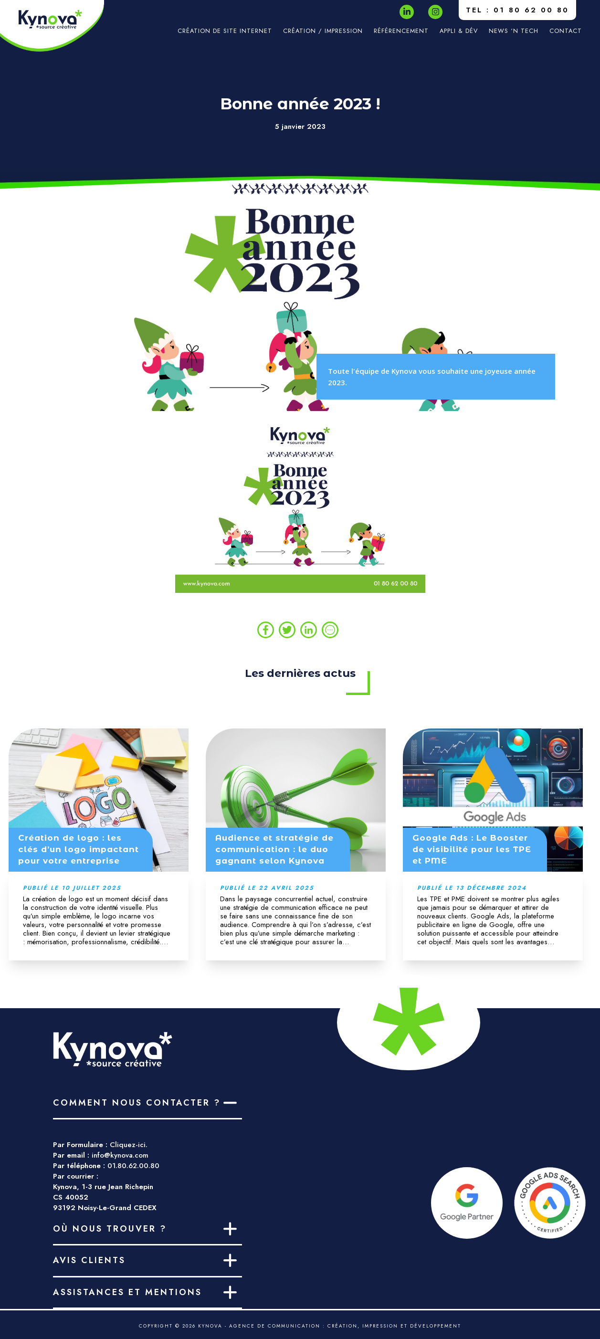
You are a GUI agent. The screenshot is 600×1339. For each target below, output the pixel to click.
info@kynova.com (120, 1155)
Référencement (401, 30)
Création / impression (323, 30)
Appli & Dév (459, 30)
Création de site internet (225, 30)
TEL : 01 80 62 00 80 (517, 10)
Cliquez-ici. (128, 1144)
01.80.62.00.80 (133, 1165)
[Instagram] (435, 12)
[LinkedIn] (407, 12)
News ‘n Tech (513, 30)
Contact (565, 30)
